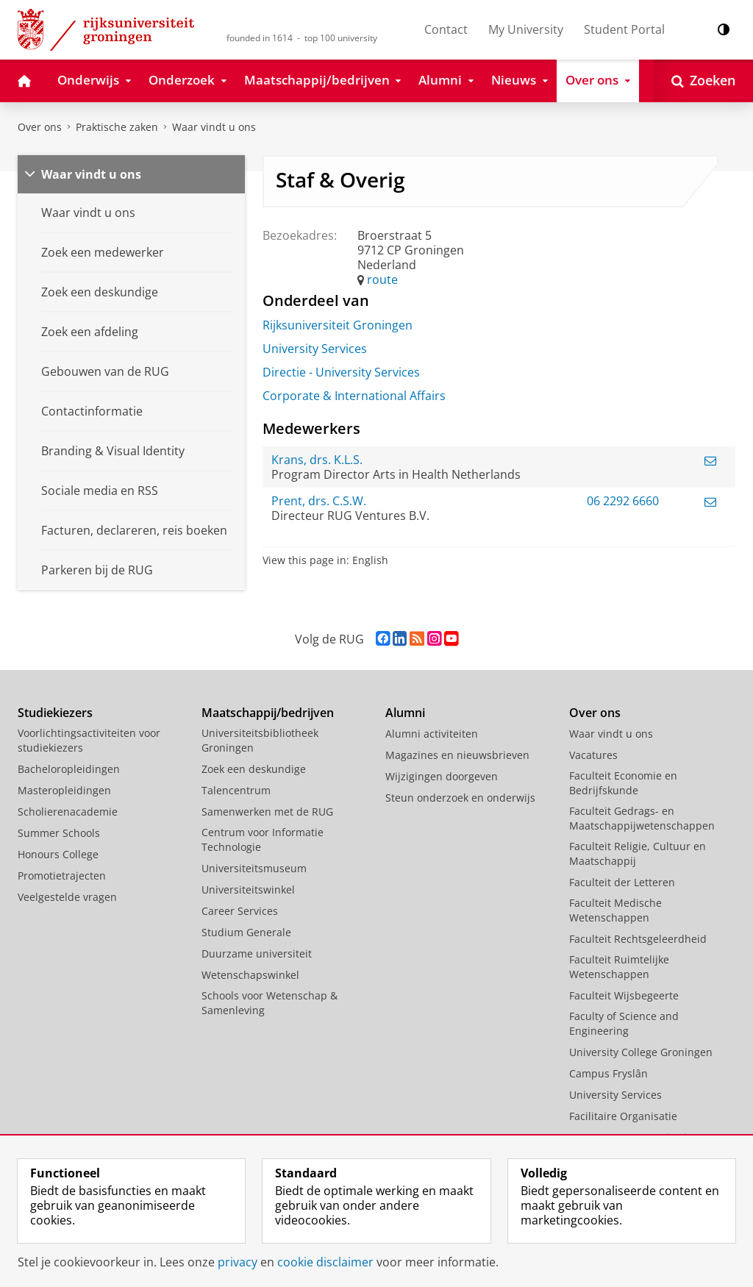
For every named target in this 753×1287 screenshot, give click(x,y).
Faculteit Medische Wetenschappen (615, 910)
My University (525, 29)
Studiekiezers (55, 712)
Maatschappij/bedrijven (267, 712)
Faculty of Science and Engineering (624, 1023)
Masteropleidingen (64, 790)
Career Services (239, 911)
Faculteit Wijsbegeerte (624, 995)
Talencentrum (236, 790)
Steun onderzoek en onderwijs (460, 798)
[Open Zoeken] (703, 81)
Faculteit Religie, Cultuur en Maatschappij (637, 853)
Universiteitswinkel (248, 889)
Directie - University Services (341, 372)
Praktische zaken (117, 127)
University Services (315, 349)
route (382, 279)
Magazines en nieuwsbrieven (457, 755)
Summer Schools (59, 833)
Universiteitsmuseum (254, 868)
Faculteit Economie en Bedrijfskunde (623, 783)
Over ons (40, 127)
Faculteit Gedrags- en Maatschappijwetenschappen (642, 818)
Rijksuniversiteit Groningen (338, 325)
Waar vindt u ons (214, 127)
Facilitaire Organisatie (623, 1116)
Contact (446, 29)
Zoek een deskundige (253, 769)
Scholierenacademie (68, 812)
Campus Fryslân (608, 1073)
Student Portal (624, 29)
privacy (237, 1262)
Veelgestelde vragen (67, 897)
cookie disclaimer (325, 1262)
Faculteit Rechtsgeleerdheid (638, 939)
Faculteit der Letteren (622, 882)
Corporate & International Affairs (354, 396)
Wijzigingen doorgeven (441, 776)
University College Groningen (641, 1052)
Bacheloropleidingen (69, 769)
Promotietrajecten (62, 876)
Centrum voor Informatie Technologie (262, 839)
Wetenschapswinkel (250, 975)
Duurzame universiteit (256, 953)
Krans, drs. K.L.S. (317, 460)
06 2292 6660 (623, 501)
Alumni (405, 712)
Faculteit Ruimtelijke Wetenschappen (619, 966)
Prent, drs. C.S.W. (318, 501)
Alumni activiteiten (431, 734)
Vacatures (593, 755)
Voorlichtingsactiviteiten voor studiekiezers (89, 740)
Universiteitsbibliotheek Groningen (259, 740)
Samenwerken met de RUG (267, 812)
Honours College (58, 854)
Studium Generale (246, 932)
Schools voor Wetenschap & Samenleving (269, 1002)
